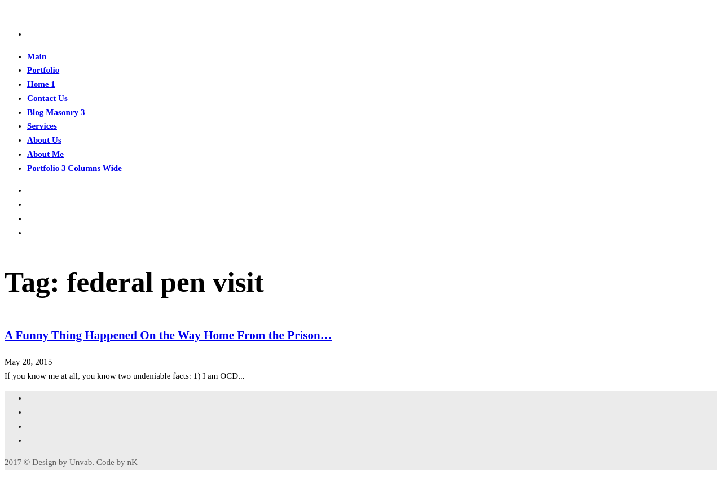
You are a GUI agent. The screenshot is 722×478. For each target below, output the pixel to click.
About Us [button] (44, 139)
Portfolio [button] (43, 69)
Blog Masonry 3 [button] (56, 112)
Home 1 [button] (41, 84)
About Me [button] (45, 154)
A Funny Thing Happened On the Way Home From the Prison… (168, 335)
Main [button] (36, 56)
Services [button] (42, 125)
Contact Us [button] (47, 98)
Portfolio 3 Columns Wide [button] (74, 168)
